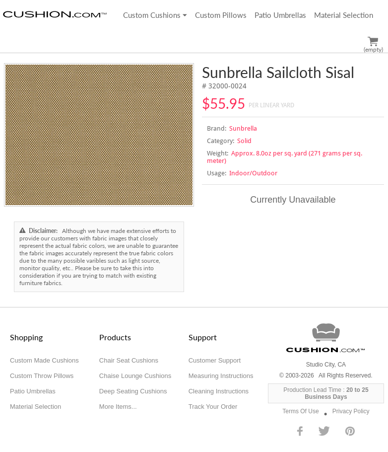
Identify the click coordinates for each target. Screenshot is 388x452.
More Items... (118, 406)
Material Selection (343, 14)
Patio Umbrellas (280, 14)
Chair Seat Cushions (128, 360)
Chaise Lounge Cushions (135, 375)
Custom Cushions (155, 14)
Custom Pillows (221, 14)
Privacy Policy (351, 411)
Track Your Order (213, 406)
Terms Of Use (300, 411)
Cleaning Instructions (219, 391)
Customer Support (215, 360)
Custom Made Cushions (44, 360)
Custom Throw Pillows (41, 375)
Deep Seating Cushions (133, 391)
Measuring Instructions (221, 375)
